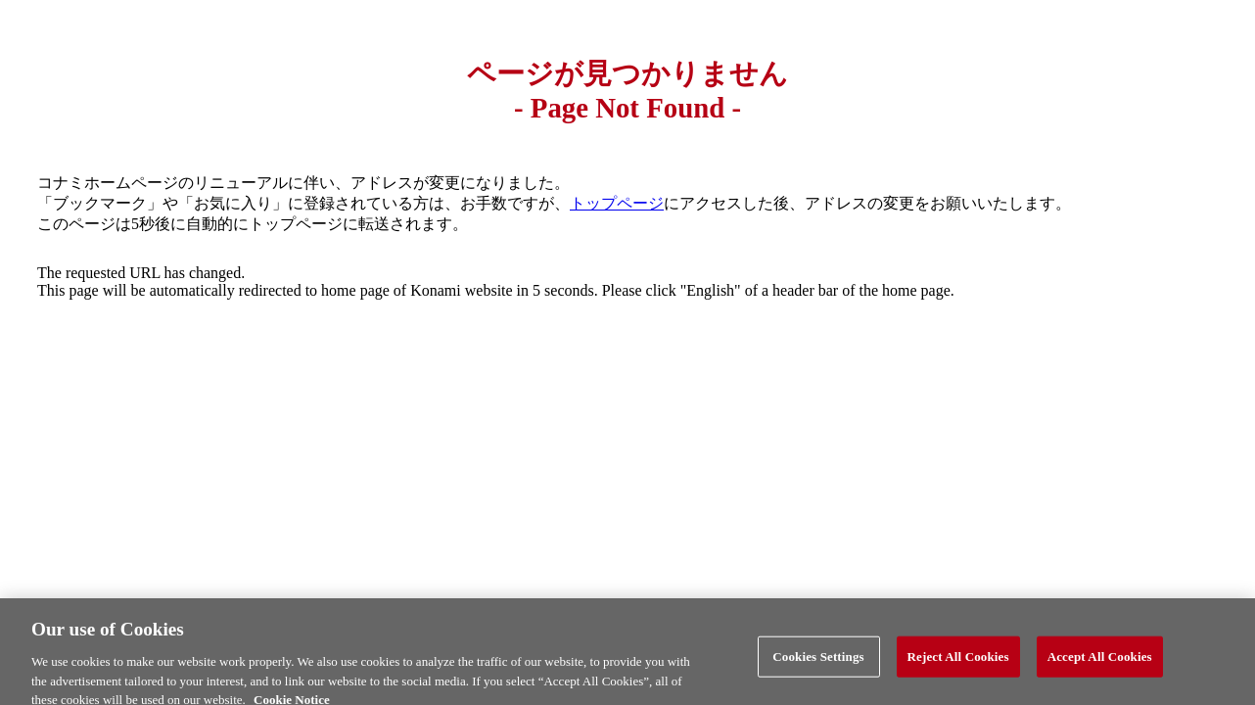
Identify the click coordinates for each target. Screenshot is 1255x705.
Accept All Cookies (1099, 662)
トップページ (617, 203)
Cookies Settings (817, 662)
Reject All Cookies (958, 662)
